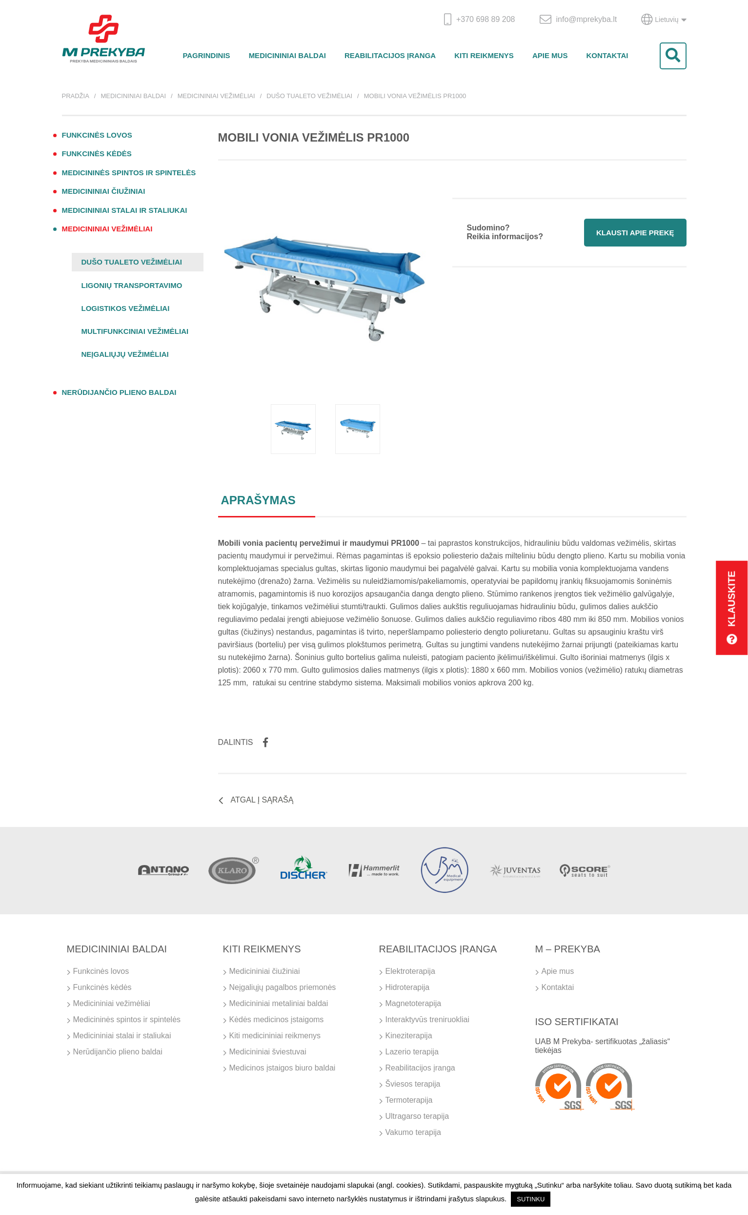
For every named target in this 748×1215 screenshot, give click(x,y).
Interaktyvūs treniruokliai (427, 1019)
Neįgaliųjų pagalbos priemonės (282, 987)
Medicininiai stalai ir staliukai (124, 210)
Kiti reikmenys (484, 55)
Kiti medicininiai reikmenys (275, 1035)
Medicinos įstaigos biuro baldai (282, 1068)
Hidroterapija (407, 987)
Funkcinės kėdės (97, 153)
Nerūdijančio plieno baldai (119, 392)
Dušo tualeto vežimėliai (309, 96)
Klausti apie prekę (635, 232)
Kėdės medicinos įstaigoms (276, 1019)
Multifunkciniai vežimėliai (135, 331)
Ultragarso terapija (417, 1116)
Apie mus (550, 55)
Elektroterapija (410, 971)
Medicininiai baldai (287, 55)
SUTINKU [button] (531, 1199)
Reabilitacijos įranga (390, 55)
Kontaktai (607, 55)
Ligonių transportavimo (131, 285)
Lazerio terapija (412, 1052)
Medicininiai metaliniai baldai (278, 1003)
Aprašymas (258, 500)
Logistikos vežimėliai (125, 308)
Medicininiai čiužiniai (103, 191)
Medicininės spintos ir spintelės (129, 172)
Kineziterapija (408, 1035)
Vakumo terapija (413, 1132)
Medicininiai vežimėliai (216, 96)
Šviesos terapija (413, 1084)
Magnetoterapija (413, 1003)
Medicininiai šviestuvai (267, 1052)
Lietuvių (663, 19)
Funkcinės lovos (97, 135)
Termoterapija (409, 1100)
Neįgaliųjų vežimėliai (125, 354)
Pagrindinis (206, 55)
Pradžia (75, 96)
